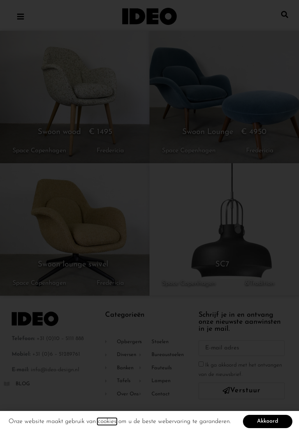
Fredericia (110, 151)
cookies (107, 424)
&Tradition (259, 283)
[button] (284, 14)
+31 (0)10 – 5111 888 (60, 339)
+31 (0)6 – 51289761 (56, 354)
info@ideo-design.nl (55, 370)
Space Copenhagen (39, 151)
